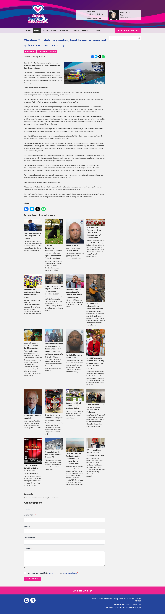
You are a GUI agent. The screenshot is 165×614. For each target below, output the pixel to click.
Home (28, 30)
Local (53, 30)
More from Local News (48, 51)
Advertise (64, 30)
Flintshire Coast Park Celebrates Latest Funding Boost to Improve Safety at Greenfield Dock (75, 451)
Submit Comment (32, 579)
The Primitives (124, 17)
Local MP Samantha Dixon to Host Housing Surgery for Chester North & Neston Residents (95, 349)
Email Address (30, 537)
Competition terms (105, 599)
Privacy (115, 599)
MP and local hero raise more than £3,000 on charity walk (95, 447)
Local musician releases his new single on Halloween (95, 292)
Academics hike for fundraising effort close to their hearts (75, 285)
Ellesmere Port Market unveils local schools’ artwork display (33, 286)
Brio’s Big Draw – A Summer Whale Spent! (54, 404)
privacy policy (54, 573)
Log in (28, 509)
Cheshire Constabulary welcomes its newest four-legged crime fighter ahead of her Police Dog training (54, 239)
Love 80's (138, 599)
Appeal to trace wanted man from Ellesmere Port (75, 235)
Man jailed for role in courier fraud (75, 344)
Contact (75, 30)
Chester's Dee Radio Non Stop (95, 15)
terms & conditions (70, 573)
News (36, 30)
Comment (28, 548)
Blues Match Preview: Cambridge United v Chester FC (33, 229)
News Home (31, 51)
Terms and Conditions (126, 599)
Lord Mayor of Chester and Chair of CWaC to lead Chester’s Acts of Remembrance (95, 229)
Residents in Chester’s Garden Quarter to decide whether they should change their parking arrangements (54, 342)
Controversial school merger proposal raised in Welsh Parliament (95, 401)
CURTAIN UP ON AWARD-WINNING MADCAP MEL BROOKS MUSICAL (33, 456)
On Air (45, 30)
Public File (95, 599)
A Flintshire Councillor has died (33, 404)
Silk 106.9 (138, 601)
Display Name (29, 515)
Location (27, 526)
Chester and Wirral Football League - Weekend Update (75, 399)
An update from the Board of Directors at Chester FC (54, 448)
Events (85, 30)
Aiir (140, 607)
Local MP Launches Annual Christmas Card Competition (33, 339)
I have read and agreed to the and (52, 573)
